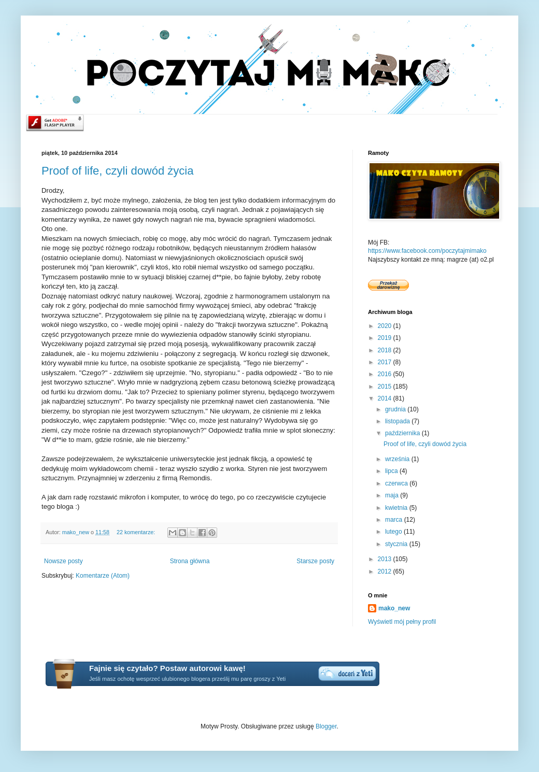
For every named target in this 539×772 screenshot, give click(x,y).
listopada (398, 421)
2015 (385, 386)
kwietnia (397, 507)
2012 (385, 571)
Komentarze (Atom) (103, 575)
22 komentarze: (137, 532)
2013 (385, 559)
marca (394, 519)
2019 (385, 337)
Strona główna (190, 561)
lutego (394, 531)
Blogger (326, 726)
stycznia (397, 544)
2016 (385, 374)
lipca (392, 471)
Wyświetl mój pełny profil (402, 621)
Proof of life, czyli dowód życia (117, 170)
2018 (385, 350)
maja (392, 495)
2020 (385, 326)
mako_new (394, 608)
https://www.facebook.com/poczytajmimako (427, 250)
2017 (385, 362)
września (398, 459)
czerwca (397, 483)
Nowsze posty (63, 561)
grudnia (396, 409)
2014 (385, 398)
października (403, 433)
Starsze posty (315, 561)
